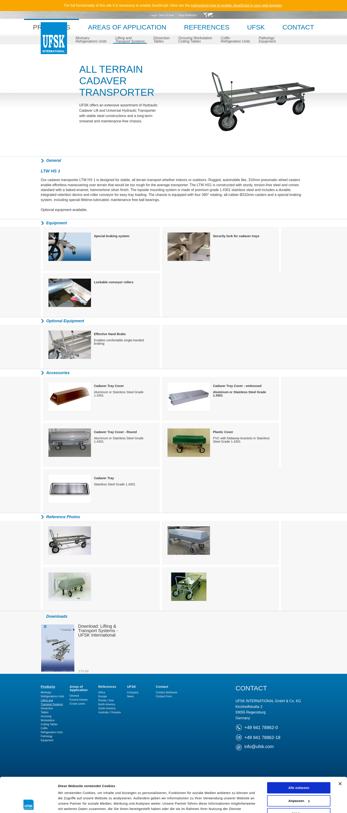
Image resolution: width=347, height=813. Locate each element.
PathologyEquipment (267, 39)
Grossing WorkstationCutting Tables (195, 39)
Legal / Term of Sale (162, 15)
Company (132, 692)
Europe (102, 696)
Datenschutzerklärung (112, 787)
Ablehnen (298, 781)
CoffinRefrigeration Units (235, 39)
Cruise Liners (77, 703)
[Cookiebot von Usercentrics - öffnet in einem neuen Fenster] (28, 804)
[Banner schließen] (340, 750)
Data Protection (187, 15)
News (130, 696)
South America (107, 708)
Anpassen (299, 768)
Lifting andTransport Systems (130, 39)
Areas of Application (127, 27)
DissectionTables (161, 39)
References (206, 27)
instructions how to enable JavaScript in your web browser (236, 5)
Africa (101, 692)
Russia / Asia (106, 700)
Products (48, 686)
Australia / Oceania (109, 712)
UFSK (54, 42)
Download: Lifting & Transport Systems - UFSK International (98, 630)
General (74, 695)
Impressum (155, 787)
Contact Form (164, 696)
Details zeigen (69, 804)
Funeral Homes (78, 699)
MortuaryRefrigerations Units (91, 39)
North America (106, 704)
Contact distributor (166, 692)
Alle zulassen (298, 755)
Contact (298, 27)
